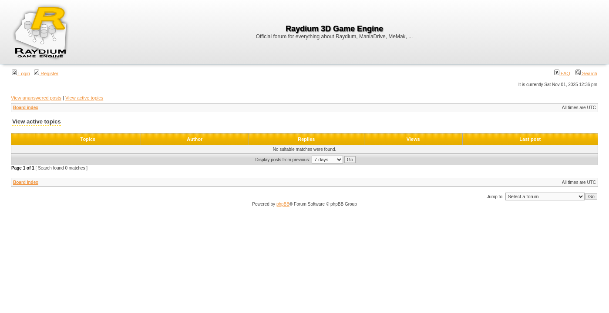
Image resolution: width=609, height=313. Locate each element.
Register (46, 73)
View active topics (84, 97)
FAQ (562, 73)
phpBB (282, 204)
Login (21, 73)
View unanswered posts (36, 97)
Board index (25, 107)
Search (586, 73)
